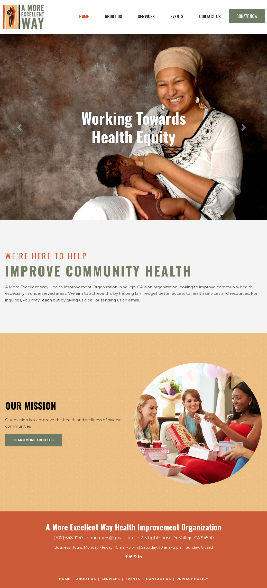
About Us (113, 16)
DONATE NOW (246, 16)
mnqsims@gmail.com (112, 537)
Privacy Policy (192, 579)
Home (84, 16)
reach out (50, 300)
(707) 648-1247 (68, 537)
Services (146, 16)
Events (176, 16)
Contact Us (210, 16)
